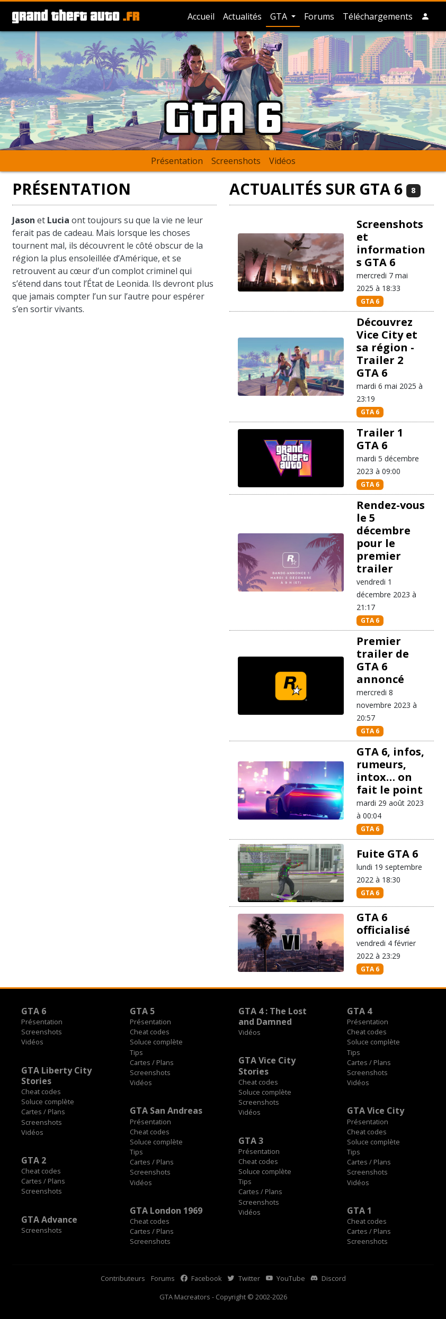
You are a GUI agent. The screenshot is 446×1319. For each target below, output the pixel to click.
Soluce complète (156, 1042)
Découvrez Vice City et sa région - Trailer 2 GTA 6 (386, 347)
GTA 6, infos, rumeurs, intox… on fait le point (390, 770)
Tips (136, 1052)
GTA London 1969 (166, 1210)
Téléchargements (378, 16)
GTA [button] (279, 16)
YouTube (285, 1278)
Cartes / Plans (152, 1062)
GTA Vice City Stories (267, 1065)
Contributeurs (123, 1278)
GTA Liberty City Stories (56, 1076)
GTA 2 (33, 1160)
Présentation (177, 161)
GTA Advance (49, 1219)
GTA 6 (370, 301)
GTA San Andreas (166, 1110)
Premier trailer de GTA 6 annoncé (382, 660)
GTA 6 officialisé (383, 923)
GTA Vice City (375, 1110)
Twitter (244, 1278)
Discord (328, 1278)
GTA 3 (250, 1141)
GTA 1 (359, 1210)
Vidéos (282, 161)
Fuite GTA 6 (387, 854)
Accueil (201, 16)
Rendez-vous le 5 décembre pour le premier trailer (390, 537)
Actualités (242, 16)
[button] (425, 16)
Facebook (201, 1278)
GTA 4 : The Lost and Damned (272, 1016)
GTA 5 (142, 1011)
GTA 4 (359, 1011)
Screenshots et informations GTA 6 (390, 243)
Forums (319, 16)
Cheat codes (150, 1031)
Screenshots (236, 161)
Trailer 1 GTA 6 (379, 438)
